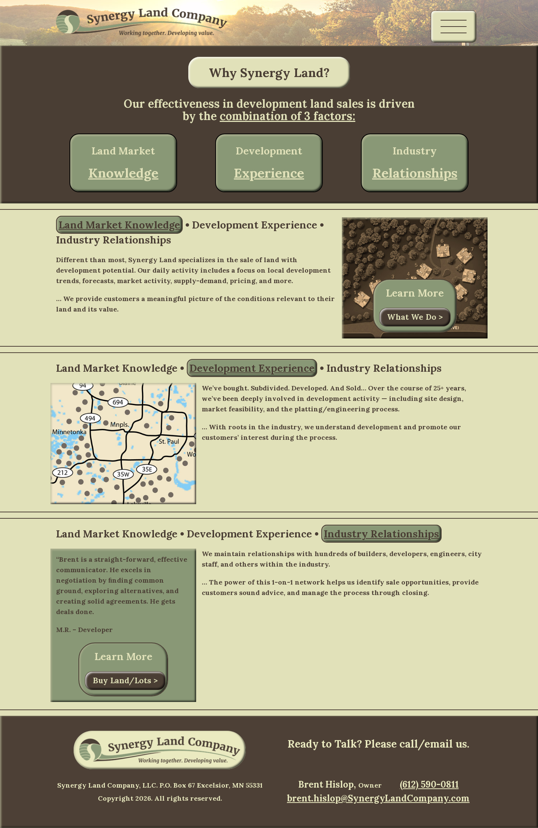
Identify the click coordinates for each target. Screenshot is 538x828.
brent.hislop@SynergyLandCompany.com (378, 798)
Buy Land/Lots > (125, 680)
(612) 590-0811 (429, 784)
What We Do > (415, 317)
